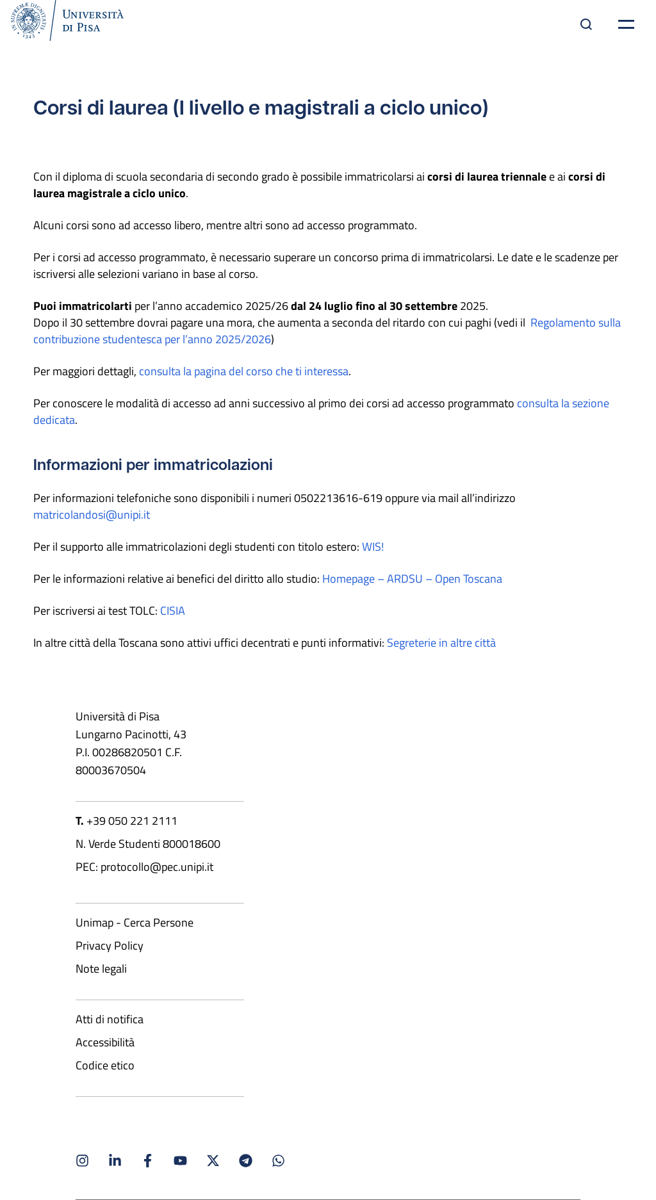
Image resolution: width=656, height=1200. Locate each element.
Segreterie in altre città (441, 642)
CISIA (172, 610)
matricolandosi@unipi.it (91, 514)
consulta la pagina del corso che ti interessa (243, 370)
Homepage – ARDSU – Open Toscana (412, 578)
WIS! (373, 546)
